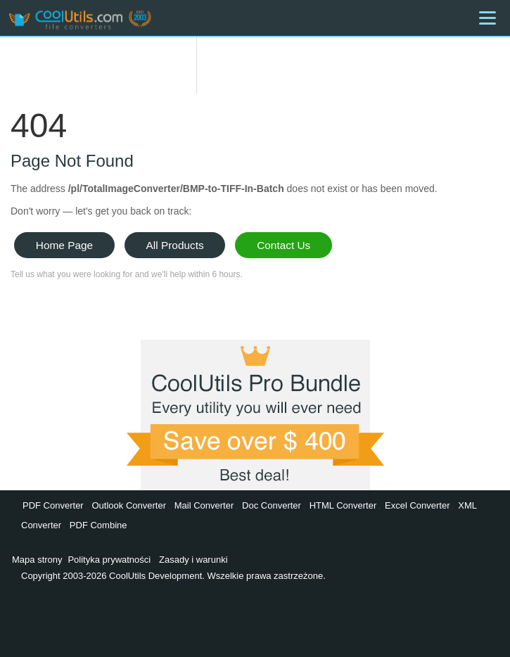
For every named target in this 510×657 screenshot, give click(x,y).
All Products (175, 245)
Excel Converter (417, 505)
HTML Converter (343, 505)
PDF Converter (53, 505)
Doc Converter (271, 505)
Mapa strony (37, 559)
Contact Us (283, 245)
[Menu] (487, 18)
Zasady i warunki (193, 559)
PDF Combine (98, 525)
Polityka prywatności (109, 559)
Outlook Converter (128, 505)
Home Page (64, 245)
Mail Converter (204, 505)
